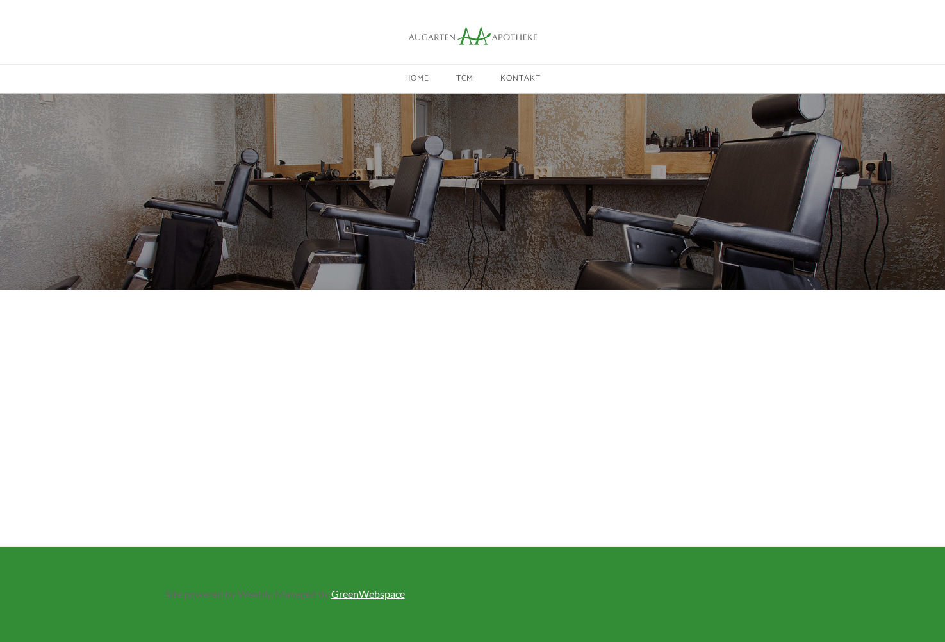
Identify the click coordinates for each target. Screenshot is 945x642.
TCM (464, 78)
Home (417, 78)
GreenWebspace (368, 594)
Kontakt (520, 78)
